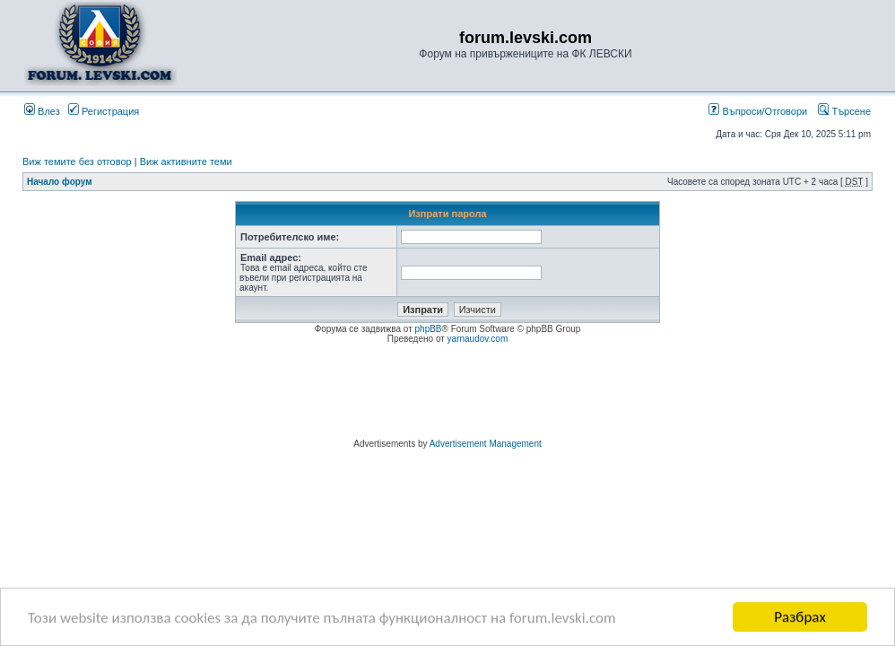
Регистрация (103, 111)
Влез (42, 111)
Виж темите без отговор (77, 161)
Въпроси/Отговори (757, 111)
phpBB (428, 329)
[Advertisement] (447, 394)
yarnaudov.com (478, 339)
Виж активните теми (186, 161)
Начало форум (59, 182)
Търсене (844, 111)
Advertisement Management (486, 444)
